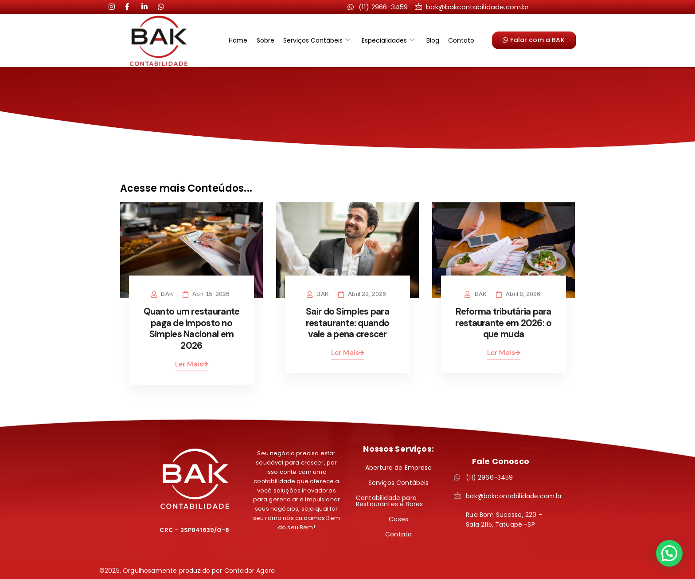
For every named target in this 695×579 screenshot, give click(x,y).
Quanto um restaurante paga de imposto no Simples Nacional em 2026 (191, 328)
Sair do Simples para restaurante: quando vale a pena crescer (347, 322)
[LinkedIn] (131, 6)
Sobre (268, 40)
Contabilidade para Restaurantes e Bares (389, 500)
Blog (429, 40)
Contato (456, 40)
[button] (669, 553)
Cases (398, 518)
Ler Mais (191, 362)
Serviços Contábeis (317, 40)
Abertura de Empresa (398, 466)
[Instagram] (115, 6)
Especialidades (387, 40)
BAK (168, 294)
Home (243, 40)
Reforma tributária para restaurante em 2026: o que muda (503, 322)
